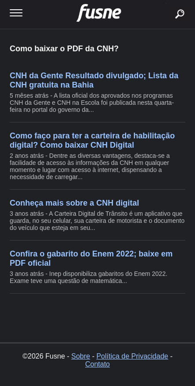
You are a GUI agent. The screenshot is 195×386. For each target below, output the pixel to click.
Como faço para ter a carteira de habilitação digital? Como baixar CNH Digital (92, 140)
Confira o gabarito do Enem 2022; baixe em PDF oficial (91, 258)
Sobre (80, 356)
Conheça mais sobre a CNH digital (74, 203)
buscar (166, 3)
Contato (97, 364)
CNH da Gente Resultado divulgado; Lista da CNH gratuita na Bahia (94, 80)
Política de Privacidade (132, 356)
